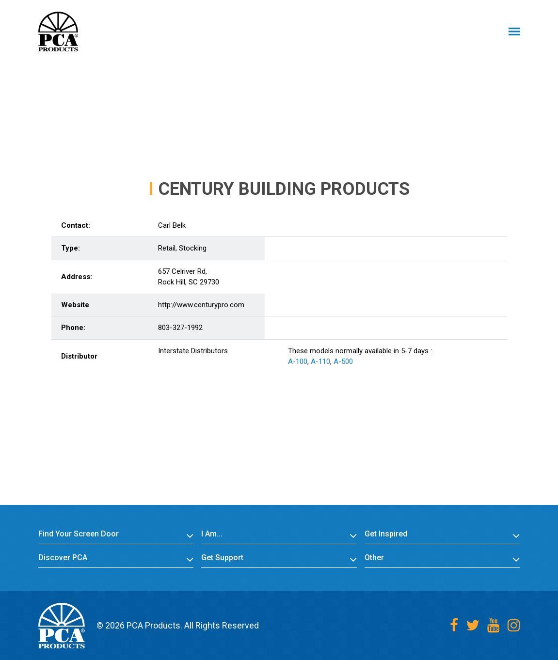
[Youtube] (493, 625)
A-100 (297, 361)
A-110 (320, 361)
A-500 (343, 361)
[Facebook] (454, 625)
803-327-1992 (180, 327)
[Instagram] (514, 625)
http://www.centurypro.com (201, 304)
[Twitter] (472, 625)
